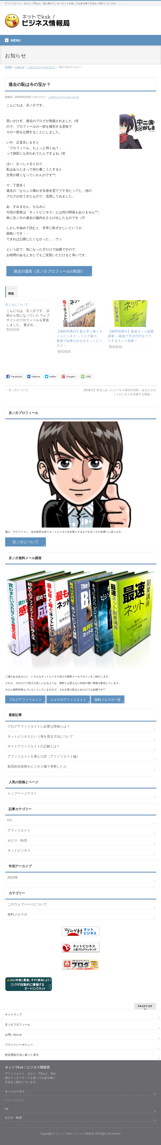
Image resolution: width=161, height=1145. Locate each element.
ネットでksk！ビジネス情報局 (75, 1133)
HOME (8, 67)
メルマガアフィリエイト (68, 700)
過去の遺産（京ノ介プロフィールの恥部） (49, 271)
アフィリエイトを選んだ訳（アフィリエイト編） (43, 756)
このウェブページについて (41, 67)
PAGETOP (145, 1006)
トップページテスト (22, 793)
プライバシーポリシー (19, 1044)
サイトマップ (13, 1014)
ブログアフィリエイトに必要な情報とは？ (38, 726)
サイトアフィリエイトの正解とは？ (33, 746)
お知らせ (19, 67)
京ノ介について (16, 305)
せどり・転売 (17, 840)
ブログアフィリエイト (25, 700)
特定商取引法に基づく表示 (22, 1054)
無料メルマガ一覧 (107, 700)
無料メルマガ (17, 914)
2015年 (12, 877)
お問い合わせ (13, 1034)
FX (9, 820)
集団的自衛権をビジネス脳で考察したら (37, 766)
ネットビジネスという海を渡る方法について (40, 736)
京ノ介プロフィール (17, 1024)
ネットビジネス (18, 850)
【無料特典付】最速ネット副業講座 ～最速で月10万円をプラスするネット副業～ (131, 336)
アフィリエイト (18, 830)
